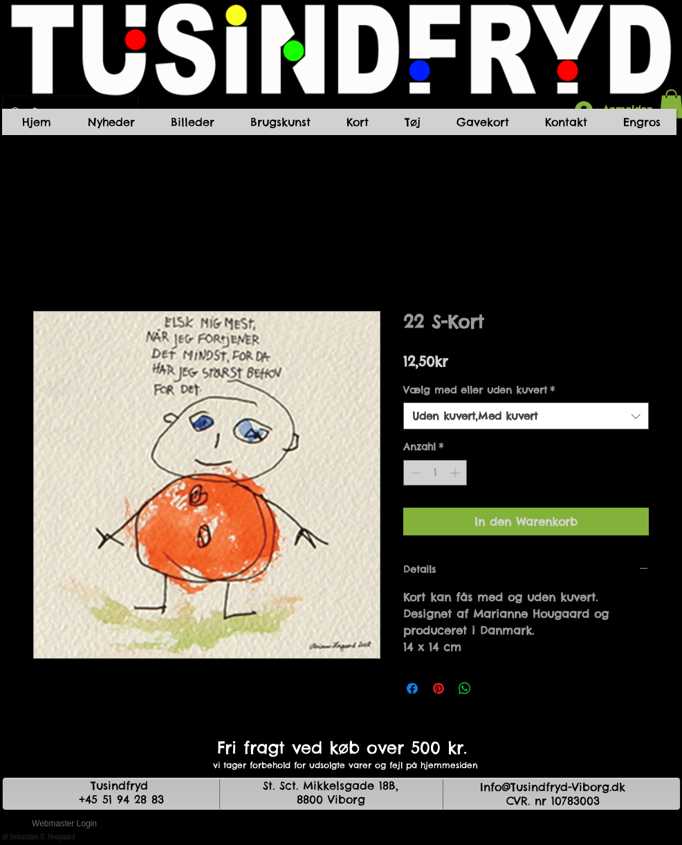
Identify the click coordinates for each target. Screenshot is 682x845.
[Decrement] (414, 473)
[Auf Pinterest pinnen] (438, 688)
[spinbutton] (435, 473)
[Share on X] (491, 688)
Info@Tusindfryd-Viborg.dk (552, 787)
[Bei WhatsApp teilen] (465, 688)
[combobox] (526, 415)
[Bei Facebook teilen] (412, 688)
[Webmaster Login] (64, 824)
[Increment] (456, 473)
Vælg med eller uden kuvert (479, 390)
